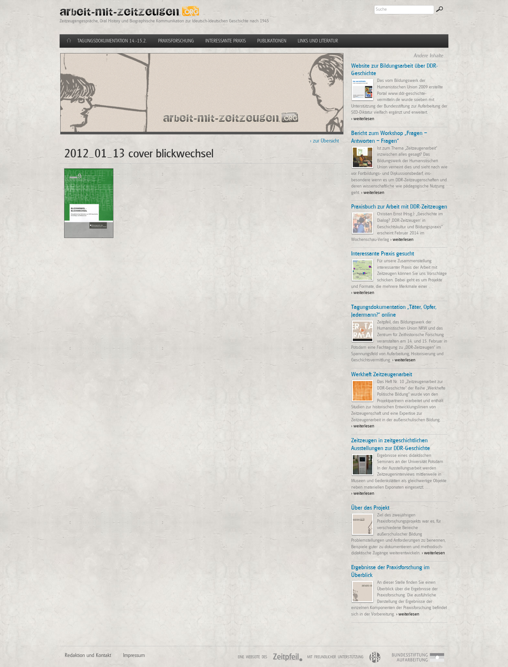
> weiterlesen (362, 119)
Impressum (134, 655)
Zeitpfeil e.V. (292, 659)
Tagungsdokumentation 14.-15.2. (112, 41)
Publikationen (271, 41)
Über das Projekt (370, 508)
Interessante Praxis (225, 41)
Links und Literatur (318, 41)
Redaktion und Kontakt (88, 655)
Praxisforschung (176, 41)
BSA (441, 658)
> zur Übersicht (324, 140)
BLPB (376, 657)
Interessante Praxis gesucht (382, 254)
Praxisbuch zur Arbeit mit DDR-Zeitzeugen (399, 207)
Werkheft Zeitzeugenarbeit (381, 375)
